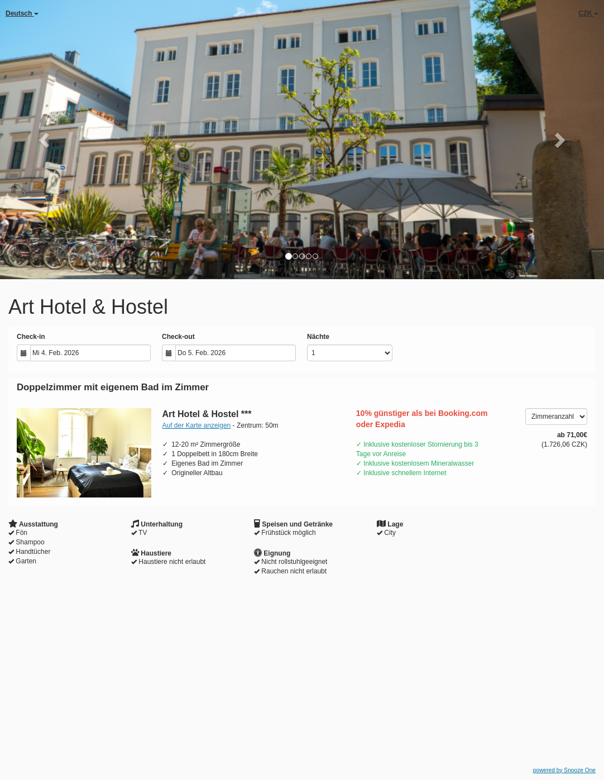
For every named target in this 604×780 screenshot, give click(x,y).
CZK (588, 13)
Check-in (31, 337)
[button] (45, 139)
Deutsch (22, 13)
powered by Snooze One (564, 770)
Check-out (178, 337)
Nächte (318, 337)
